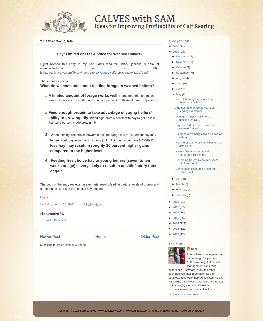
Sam (194, 248)
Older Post (150, 236)
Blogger (200, 310)
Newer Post (50, 236)
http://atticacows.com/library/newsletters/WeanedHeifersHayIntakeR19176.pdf (96, 72)
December (183, 56)
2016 (176, 212)
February (182, 189)
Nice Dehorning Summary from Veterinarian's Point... (194, 101)
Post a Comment (55, 220)
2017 (176, 207)
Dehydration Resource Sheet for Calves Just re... (195, 170)
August (181, 78)
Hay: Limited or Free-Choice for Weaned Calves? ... (194, 127)
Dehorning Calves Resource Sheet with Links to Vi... (196, 161)
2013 (176, 228)
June (179, 88)
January (181, 195)
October (181, 67)
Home (100, 236)
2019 (176, 51)
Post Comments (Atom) (71, 244)
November (183, 62)
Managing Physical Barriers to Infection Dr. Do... (193, 118)
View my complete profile (183, 294)
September (183, 72)
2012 (176, 234)
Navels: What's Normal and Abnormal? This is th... (192, 153)
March (180, 184)
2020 (176, 46)
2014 (176, 223)
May (179, 94)
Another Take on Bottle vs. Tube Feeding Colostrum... (195, 109)
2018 (176, 201)
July (179, 83)
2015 (176, 218)
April (179, 178)
